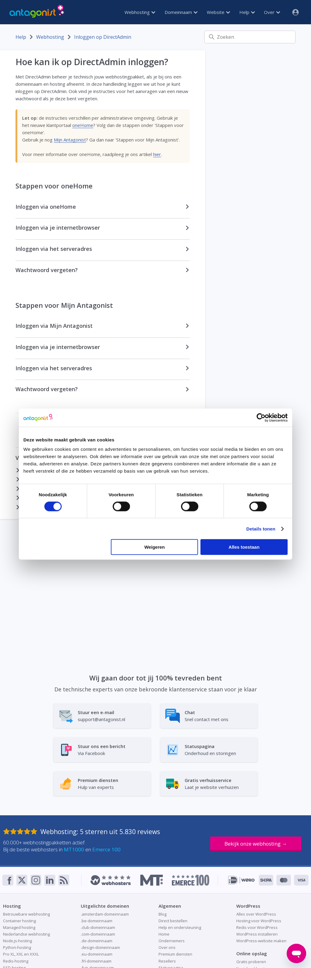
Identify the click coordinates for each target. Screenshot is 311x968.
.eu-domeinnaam (96, 954)
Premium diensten (175, 954)
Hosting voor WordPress (258, 920)
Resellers (167, 961)
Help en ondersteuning (180, 927)
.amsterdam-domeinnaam (105, 914)
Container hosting (19, 920)
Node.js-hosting (17, 940)
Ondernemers (172, 940)
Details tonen (260, 528)
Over (272, 12)
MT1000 (74, 849)
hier (157, 154)
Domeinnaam (181, 12)
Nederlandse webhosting (26, 934)
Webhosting (140, 12)
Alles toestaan (244, 547)
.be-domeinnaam (96, 920)
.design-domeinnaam (100, 947)
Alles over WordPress (256, 914)
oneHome (82, 125)
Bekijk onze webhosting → (255, 843)
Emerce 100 (106, 849)
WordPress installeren (257, 934)
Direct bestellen (173, 920)
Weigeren (154, 547)
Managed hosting (19, 927)
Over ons (167, 947)
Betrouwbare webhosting (26, 914)
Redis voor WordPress (257, 927)
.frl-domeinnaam (96, 961)
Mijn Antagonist (70, 140)
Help (247, 12)
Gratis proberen (251, 961)
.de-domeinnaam (96, 940)
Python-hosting (17, 947)
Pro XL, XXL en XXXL (21, 954)
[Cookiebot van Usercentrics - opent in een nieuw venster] (261, 417)
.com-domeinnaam (98, 934)
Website (218, 12)
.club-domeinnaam (98, 927)
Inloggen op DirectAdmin (102, 37)
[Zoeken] (250, 37)
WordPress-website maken (261, 940)
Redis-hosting (15, 961)
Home (164, 934)
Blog (162, 914)
